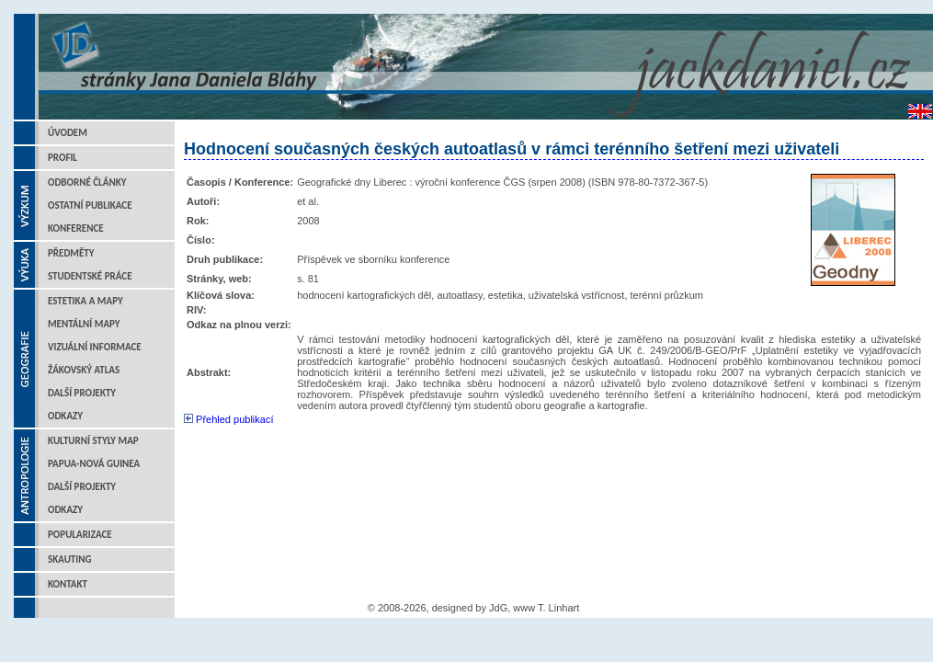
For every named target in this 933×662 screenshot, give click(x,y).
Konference (76, 228)
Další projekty (82, 393)
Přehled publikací (228, 419)
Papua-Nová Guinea (94, 464)
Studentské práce (90, 276)
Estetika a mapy (85, 301)
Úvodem (67, 133)
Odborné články (87, 182)
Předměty (71, 253)
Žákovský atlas (83, 370)
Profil (62, 158)
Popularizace (80, 535)
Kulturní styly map (93, 441)
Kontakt (67, 584)
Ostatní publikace (90, 205)
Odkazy (65, 416)
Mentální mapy (84, 324)
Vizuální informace (95, 347)
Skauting (70, 559)
